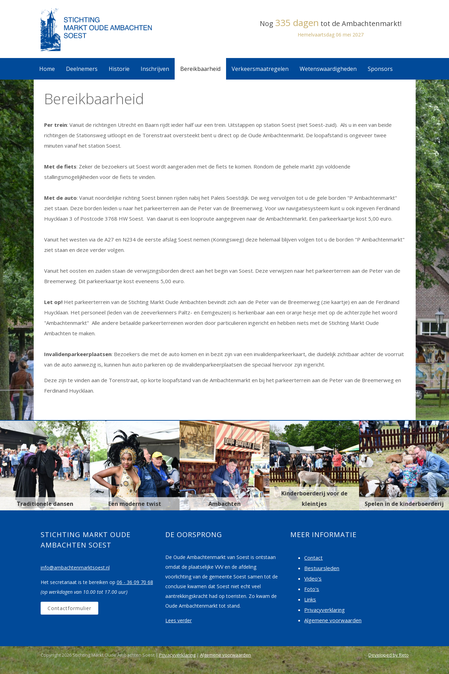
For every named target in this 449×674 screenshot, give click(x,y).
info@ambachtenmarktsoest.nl (75, 567)
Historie (119, 69)
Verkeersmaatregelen (260, 69)
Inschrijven (155, 69)
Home (47, 69)
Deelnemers (82, 69)
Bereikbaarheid (200, 69)
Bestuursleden (321, 568)
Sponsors (380, 69)
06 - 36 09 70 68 (135, 582)
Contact (313, 557)
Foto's (311, 588)
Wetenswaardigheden (328, 69)
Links (310, 599)
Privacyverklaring (324, 609)
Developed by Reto (388, 655)
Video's (313, 578)
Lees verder (178, 620)
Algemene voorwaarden (332, 620)
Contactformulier (69, 608)
